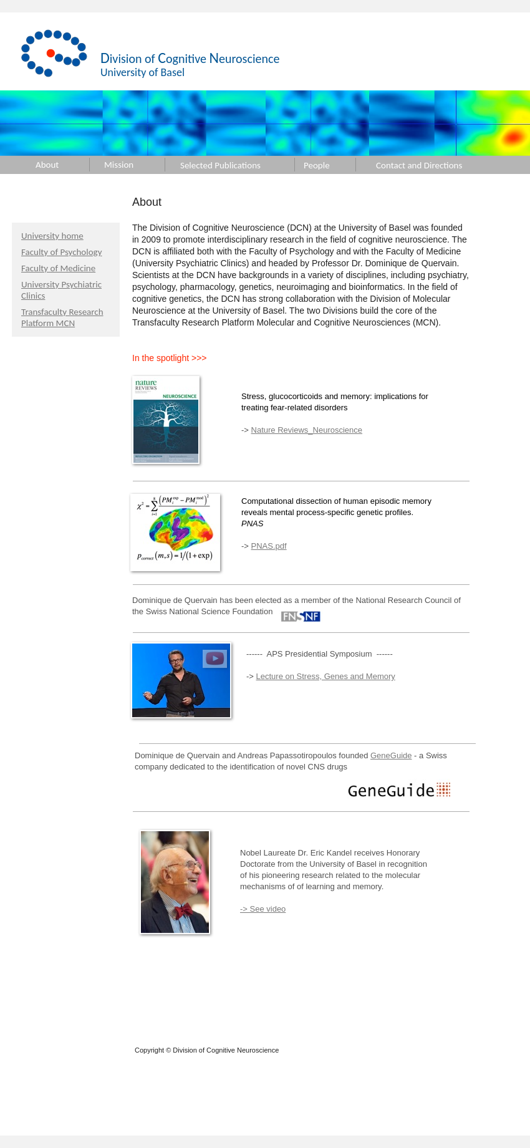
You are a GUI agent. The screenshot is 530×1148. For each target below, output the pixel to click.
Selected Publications (220, 165)
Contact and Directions (419, 165)
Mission (118, 164)
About (47, 164)
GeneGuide (391, 755)
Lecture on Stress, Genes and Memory (325, 676)
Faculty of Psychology (61, 252)
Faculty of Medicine (58, 268)
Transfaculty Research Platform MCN (62, 317)
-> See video (263, 909)
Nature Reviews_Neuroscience (306, 430)
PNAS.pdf (269, 546)
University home (52, 235)
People (317, 165)
